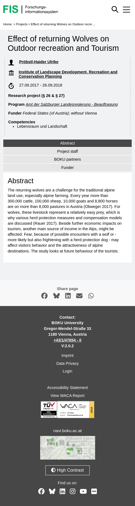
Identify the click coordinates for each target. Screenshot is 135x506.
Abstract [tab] (67, 143)
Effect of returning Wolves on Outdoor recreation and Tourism (74, 24)
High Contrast (67, 470)
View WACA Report (68, 395)
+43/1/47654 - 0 (67, 340)
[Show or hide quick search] (115, 9)
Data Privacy (67, 363)
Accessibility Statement (67, 387)
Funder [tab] (67, 167)
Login (67, 371)
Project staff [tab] (67, 151)
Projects (21, 24)
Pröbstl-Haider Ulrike (38, 62)
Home (7, 24)
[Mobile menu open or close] (126, 9)
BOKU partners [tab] (67, 159)
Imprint (68, 355)
